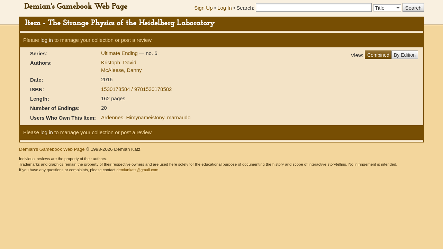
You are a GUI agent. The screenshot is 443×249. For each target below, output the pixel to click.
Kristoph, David (118, 62)
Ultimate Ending (120, 53)
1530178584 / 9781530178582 (136, 89)
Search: (245, 8)
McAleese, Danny (121, 70)
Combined (378, 55)
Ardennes (112, 117)
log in (46, 40)
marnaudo (179, 117)
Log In (224, 8)
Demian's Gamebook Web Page (75, 7)
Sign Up (203, 8)
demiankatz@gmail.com (137, 170)
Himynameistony (145, 117)
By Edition (405, 55)
